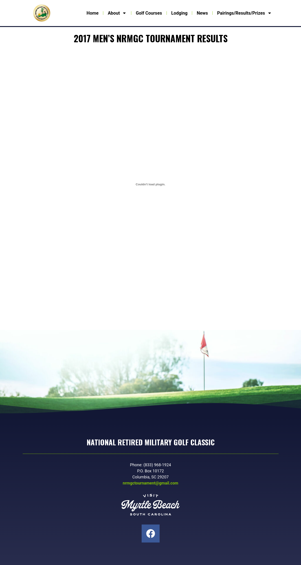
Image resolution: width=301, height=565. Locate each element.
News (202, 13)
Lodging (179, 13)
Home (93, 13)
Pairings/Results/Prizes (244, 13)
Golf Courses (149, 13)
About (117, 13)
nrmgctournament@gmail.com (150, 483)
